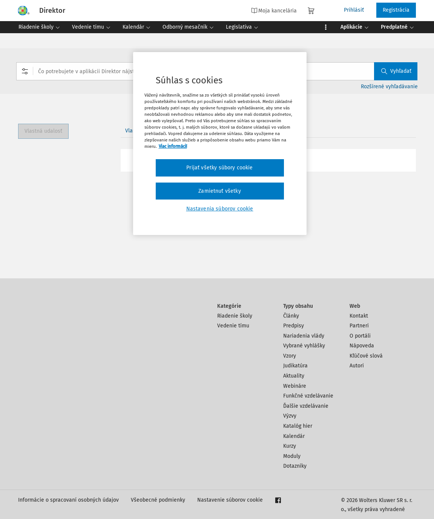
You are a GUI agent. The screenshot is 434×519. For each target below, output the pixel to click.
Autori (357, 365)
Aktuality (293, 376)
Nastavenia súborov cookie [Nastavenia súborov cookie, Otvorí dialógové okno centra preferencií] (219, 209)
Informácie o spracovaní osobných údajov (68, 500)
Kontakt (359, 316)
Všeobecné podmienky (158, 500)
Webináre (294, 386)
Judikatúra (295, 365)
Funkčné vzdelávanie (308, 396)
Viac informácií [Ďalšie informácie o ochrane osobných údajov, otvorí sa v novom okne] (173, 146)
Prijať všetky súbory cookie (219, 167)
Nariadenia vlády (303, 336)
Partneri (359, 325)
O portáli (360, 336)
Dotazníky (295, 466)
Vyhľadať (396, 71)
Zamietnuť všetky (219, 191)
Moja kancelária (274, 11)
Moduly (292, 456)
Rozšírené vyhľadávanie (389, 86)
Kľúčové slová (366, 356)
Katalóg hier (297, 426)
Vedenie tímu (233, 325)
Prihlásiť (354, 10)
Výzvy (289, 416)
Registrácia (396, 10)
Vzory (289, 356)
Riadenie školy (234, 316)
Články (291, 316)
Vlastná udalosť (43, 131)
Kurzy (289, 446)
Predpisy (293, 325)
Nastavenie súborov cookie (230, 500)
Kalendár (294, 436)
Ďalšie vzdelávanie (305, 406)
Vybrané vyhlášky (304, 345)
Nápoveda (362, 345)
